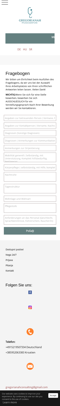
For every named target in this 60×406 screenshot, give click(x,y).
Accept (53, 395)
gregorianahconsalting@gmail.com (27, 387)
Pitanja (9, 265)
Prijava (9, 260)
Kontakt (10, 270)
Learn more (10, 402)
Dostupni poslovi (15, 249)
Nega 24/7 (11, 254)
